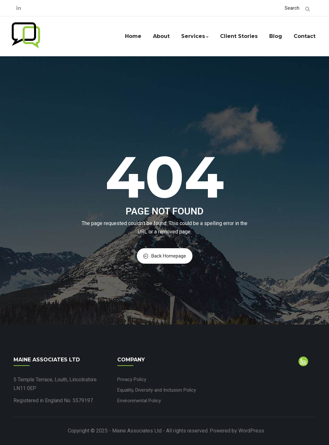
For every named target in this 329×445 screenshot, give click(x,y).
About (161, 36)
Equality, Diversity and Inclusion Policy (156, 390)
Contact (305, 36)
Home (133, 36)
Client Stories (239, 36)
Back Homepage (164, 256)
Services (195, 36)
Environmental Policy (139, 401)
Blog (275, 36)
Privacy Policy (131, 379)
